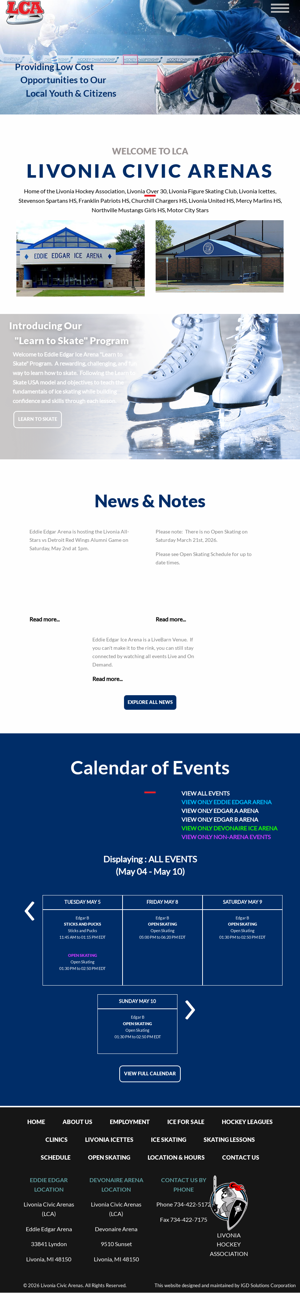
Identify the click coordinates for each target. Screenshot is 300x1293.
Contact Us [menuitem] (240, 1157)
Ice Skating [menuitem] (168, 1139)
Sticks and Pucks (82, 930)
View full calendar (150, 1073)
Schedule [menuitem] (56, 1157)
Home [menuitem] (36, 1121)
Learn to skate (37, 419)
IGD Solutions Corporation (268, 1285)
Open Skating (83, 961)
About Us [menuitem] (77, 1121)
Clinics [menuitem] (56, 1139)
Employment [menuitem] (130, 1121)
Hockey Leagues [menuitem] (247, 1121)
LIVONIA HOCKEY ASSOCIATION (229, 1244)
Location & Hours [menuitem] (176, 1157)
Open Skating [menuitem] (109, 1157)
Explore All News (150, 702)
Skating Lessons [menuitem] (229, 1139)
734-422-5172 (192, 1204)
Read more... (44, 619)
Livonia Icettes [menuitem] (109, 1139)
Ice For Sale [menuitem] (185, 1121)
